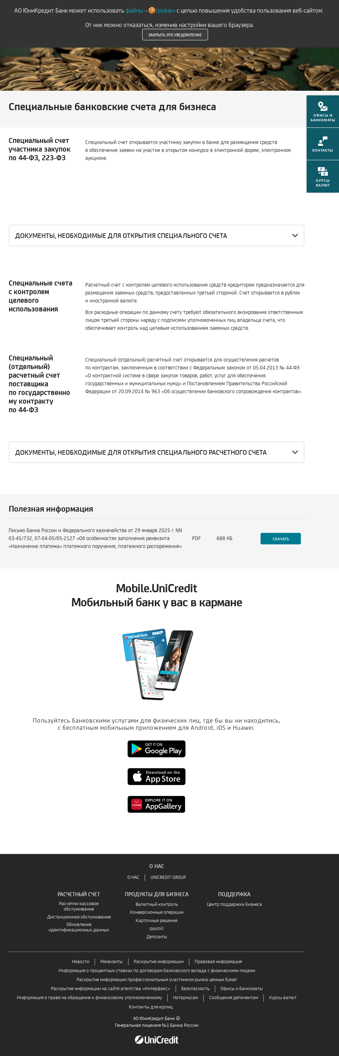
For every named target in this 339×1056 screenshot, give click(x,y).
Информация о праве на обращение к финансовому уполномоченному (89, 998)
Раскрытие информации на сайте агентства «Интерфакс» (110, 989)
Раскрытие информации (159, 962)
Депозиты (156, 937)
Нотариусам (185, 998)
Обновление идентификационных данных (79, 927)
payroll (157, 928)
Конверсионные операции (157, 912)
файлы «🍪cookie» (150, 10)
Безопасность (195, 989)
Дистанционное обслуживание (79, 917)
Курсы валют (283, 998)
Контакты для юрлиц (151, 1007)
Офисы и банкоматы (242, 989)
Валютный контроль (157, 904)
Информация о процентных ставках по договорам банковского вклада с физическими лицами (157, 971)
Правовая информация (218, 962)
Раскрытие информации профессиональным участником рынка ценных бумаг (157, 980)
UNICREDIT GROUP (168, 877)
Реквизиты (111, 962)
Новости (80, 962)
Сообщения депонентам (233, 998)
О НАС (133, 877)
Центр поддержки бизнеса (234, 904)
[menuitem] (323, 116)
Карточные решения (156, 921)
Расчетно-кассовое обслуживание (79, 906)
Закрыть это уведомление (175, 34)
